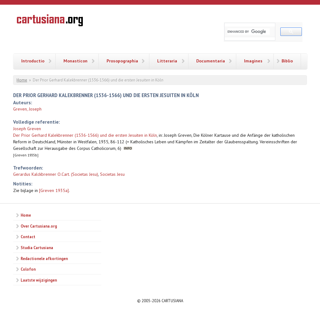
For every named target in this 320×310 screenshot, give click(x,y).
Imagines (253, 61)
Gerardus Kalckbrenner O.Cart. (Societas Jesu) (55, 174)
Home (22, 80)
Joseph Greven (27, 128)
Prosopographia (122, 61)
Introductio (32, 61)
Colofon (28, 269)
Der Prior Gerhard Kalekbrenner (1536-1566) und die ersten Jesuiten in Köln (85, 135)
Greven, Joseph (27, 109)
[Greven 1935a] (54, 190)
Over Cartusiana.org (39, 226)
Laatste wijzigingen (39, 280)
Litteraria (167, 61)
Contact (28, 236)
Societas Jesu (112, 174)
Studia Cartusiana (37, 247)
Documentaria (210, 61)
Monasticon (75, 61)
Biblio (287, 61)
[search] (249, 31)
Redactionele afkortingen (44, 258)
